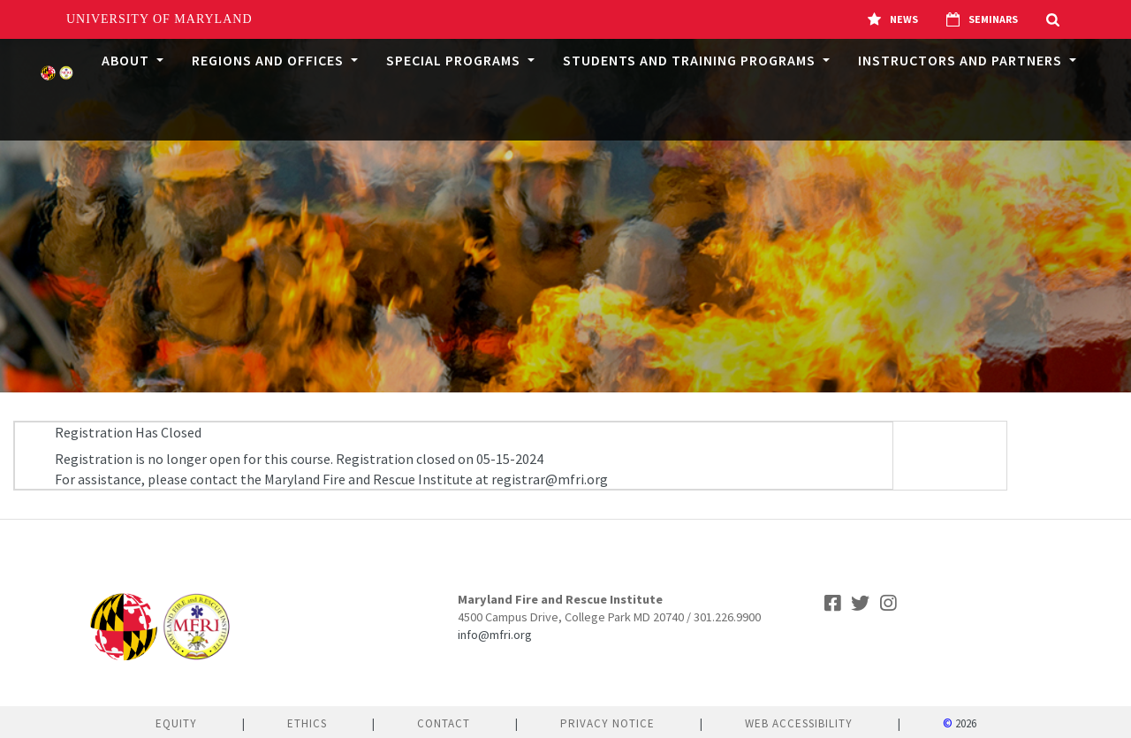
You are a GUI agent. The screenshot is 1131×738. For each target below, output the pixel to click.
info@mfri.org (495, 635)
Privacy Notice (607, 723)
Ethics (307, 723)
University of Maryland (159, 19)
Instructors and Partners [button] (962, 60)
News (893, 19)
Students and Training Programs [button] (691, 60)
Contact (443, 723)
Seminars (982, 19)
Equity (176, 723)
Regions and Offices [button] (269, 60)
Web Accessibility (799, 723)
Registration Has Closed (128, 432)
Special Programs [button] (455, 60)
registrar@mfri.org (549, 479)
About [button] (127, 60)
